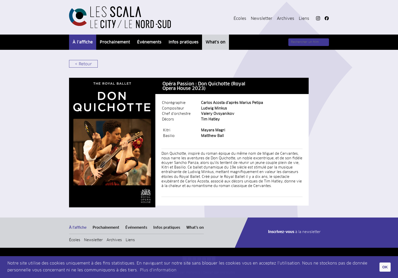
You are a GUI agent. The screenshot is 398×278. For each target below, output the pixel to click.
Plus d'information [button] (158, 270)
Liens (304, 19)
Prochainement (115, 42)
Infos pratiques (183, 42)
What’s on (215, 42)
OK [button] (385, 267)
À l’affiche (83, 42)
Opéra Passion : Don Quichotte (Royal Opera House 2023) (203, 86)
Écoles (240, 19)
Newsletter (261, 19)
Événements (149, 42)
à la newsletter (294, 232)
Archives (285, 19)
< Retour (83, 64)
